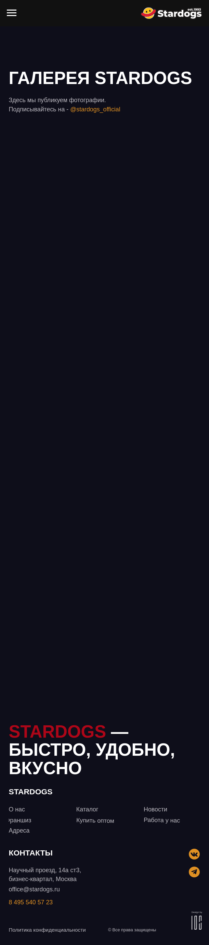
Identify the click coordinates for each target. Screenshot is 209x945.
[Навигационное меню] (11, 13)
